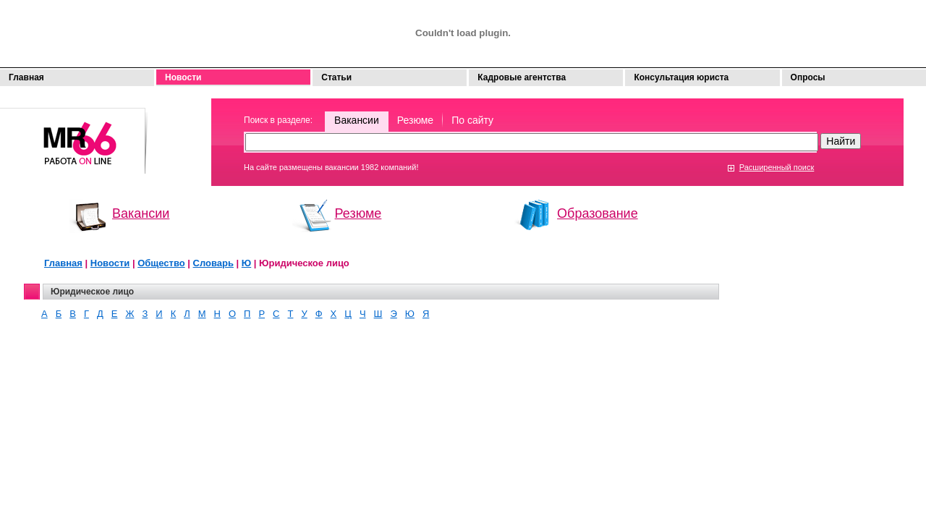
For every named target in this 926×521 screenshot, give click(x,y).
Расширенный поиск (777, 167)
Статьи (336, 77)
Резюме (415, 120)
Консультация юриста (681, 77)
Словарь (213, 263)
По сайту (472, 120)
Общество (161, 263)
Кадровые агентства (521, 77)
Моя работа (73, 134)
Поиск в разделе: (278, 120)
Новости (183, 77)
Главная (26, 77)
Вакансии (356, 120)
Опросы (808, 77)
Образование (597, 213)
